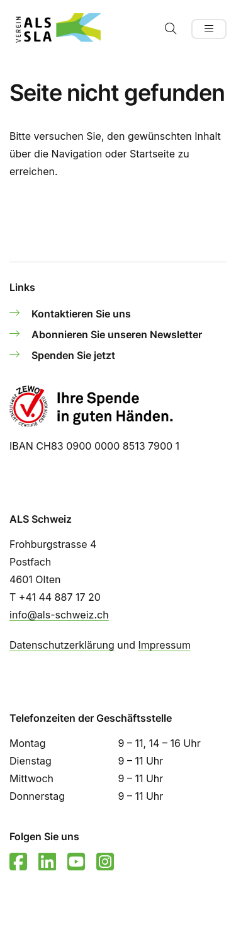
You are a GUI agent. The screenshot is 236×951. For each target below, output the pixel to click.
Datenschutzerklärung (62, 645)
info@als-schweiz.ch (59, 614)
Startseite (152, 153)
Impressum (164, 645)
